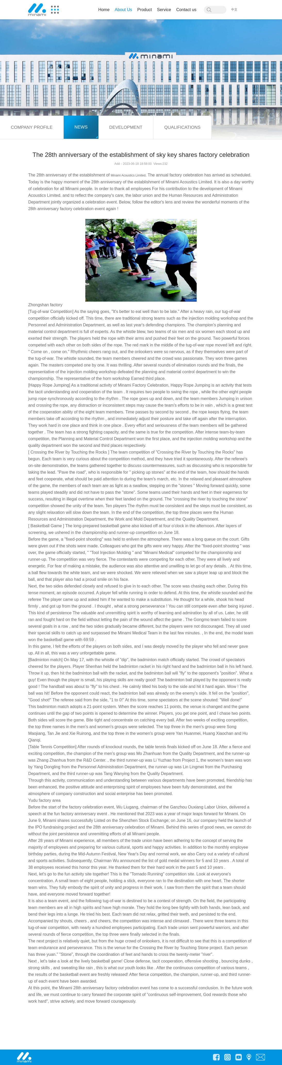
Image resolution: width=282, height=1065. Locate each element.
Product (144, 9)
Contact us (186, 9)
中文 (234, 9)
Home (104, 9)
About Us (123, 9)
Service (164, 9)
